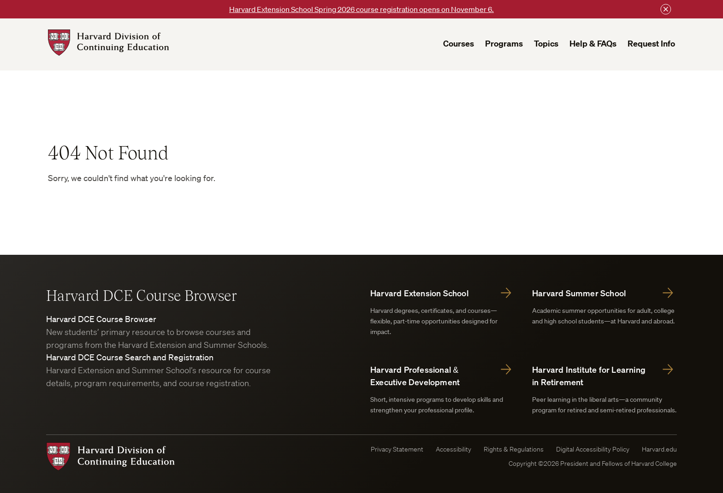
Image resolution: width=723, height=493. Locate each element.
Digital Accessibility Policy (592, 449)
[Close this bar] (666, 9)
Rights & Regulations (514, 449)
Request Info (651, 43)
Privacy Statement (397, 449)
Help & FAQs (592, 43)
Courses (458, 43)
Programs (504, 43)
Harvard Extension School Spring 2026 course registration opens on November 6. (361, 9)
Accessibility (453, 449)
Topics (546, 43)
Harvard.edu (659, 449)
